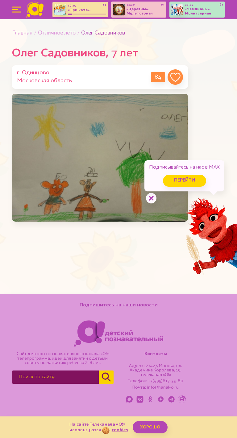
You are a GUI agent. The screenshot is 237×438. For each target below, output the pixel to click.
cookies (120, 430)
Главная (22, 33)
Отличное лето (57, 33)
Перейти (184, 180)
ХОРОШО (150, 427)
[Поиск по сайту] (55, 377)
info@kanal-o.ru (163, 387)
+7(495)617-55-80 (165, 381)
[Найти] (106, 377)
